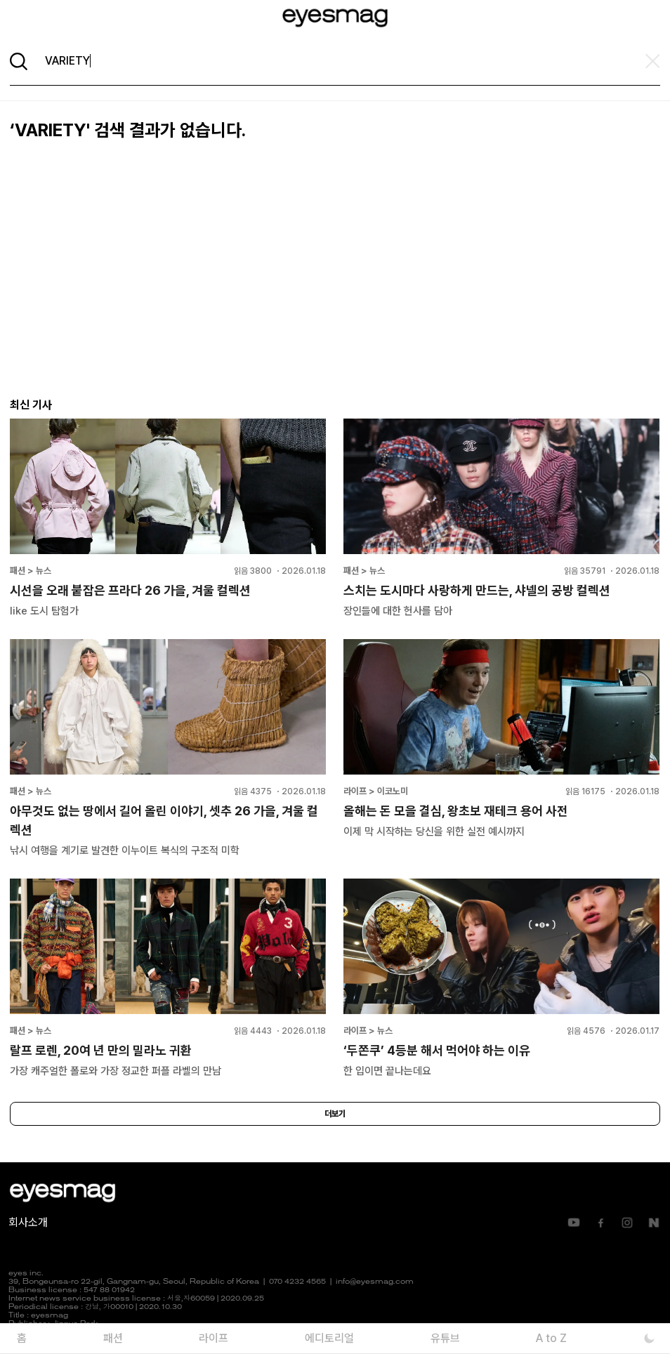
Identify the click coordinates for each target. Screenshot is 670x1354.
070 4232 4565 (297, 1282)
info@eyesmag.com (375, 1282)
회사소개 (28, 1222)
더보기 (335, 1114)
